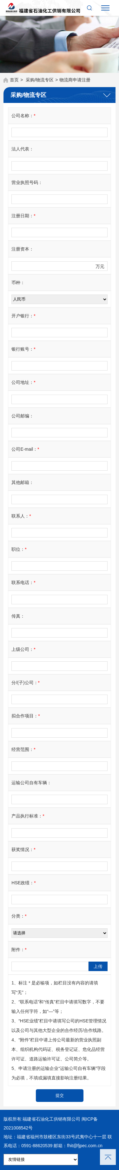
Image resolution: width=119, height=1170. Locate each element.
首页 (14, 79)
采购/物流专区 (40, 79)
